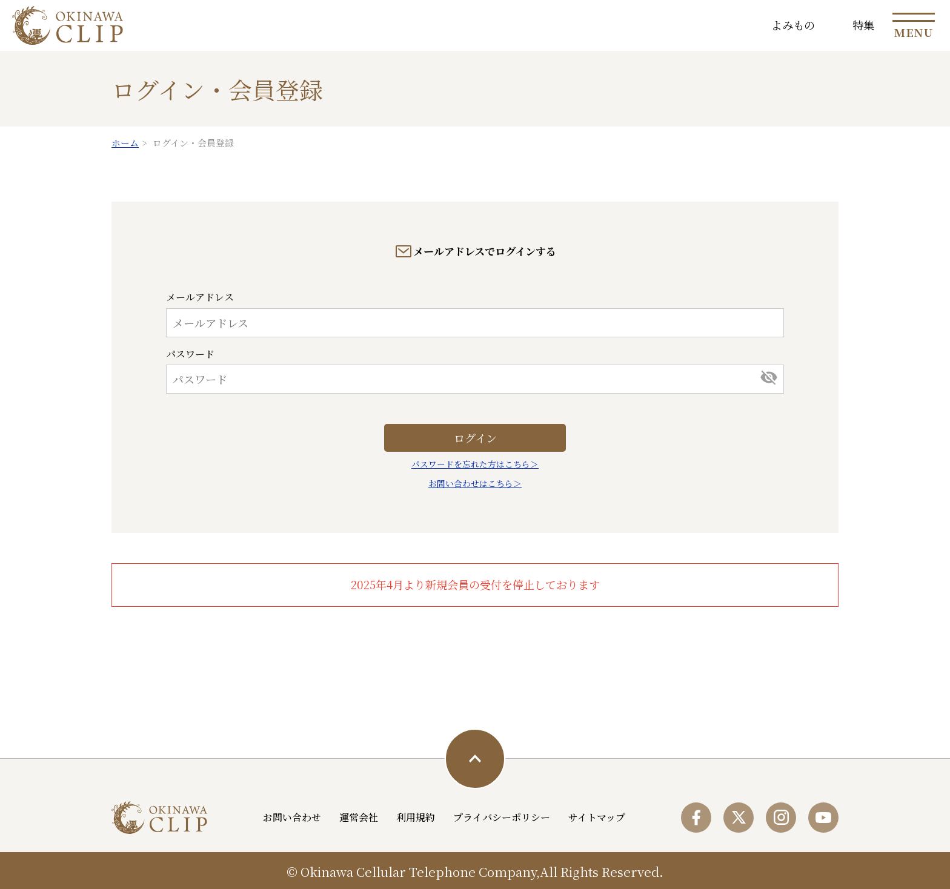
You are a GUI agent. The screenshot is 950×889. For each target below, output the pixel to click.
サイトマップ (596, 817)
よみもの (793, 25)
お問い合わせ (292, 817)
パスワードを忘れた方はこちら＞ (475, 464)
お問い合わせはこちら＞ (475, 483)
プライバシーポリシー (501, 817)
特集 (863, 25)
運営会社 (358, 817)
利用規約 (415, 817)
